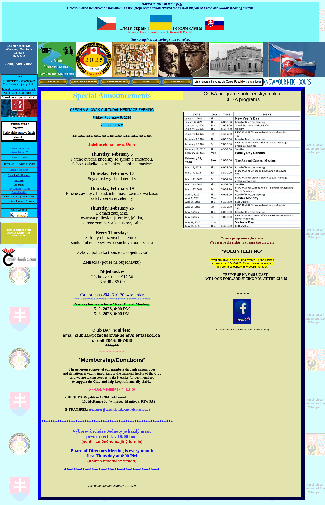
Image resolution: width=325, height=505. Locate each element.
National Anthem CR (19, 148)
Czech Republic (18, 192)
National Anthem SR (19, 152)
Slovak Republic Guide (19, 189)
